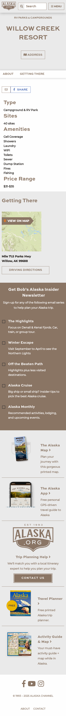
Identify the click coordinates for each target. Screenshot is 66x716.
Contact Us (33, 578)
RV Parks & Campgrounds (33, 18)
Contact (39, 708)
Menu (56, 6)
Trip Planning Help (33, 557)
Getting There (32, 74)
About (8, 74)
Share (21, 89)
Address (33, 54)
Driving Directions (25, 270)
